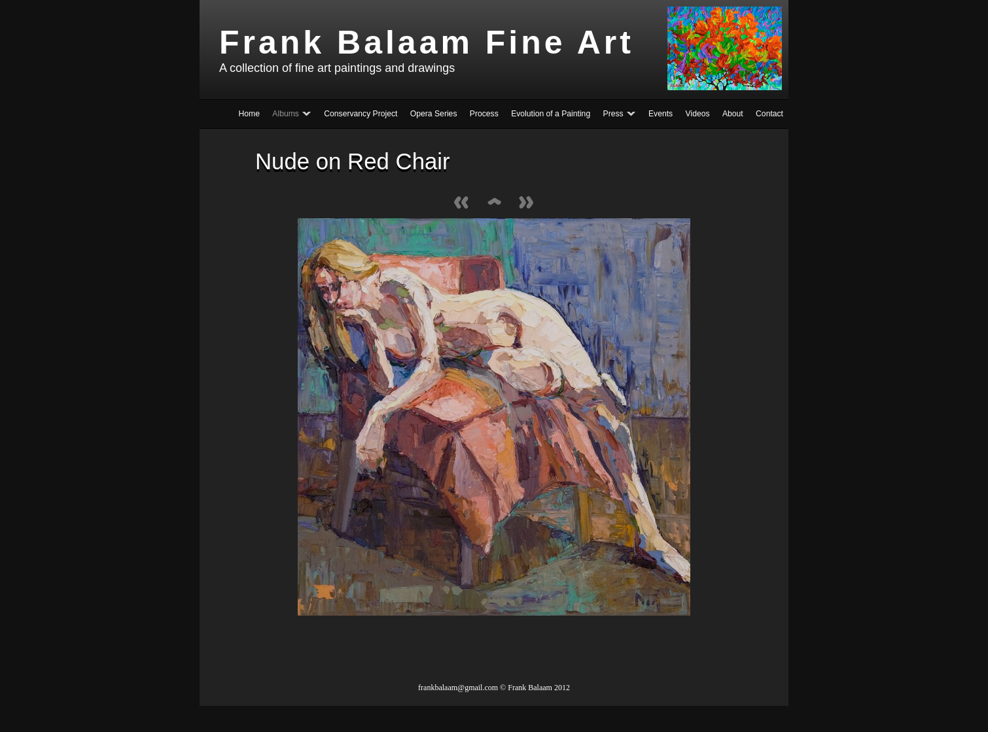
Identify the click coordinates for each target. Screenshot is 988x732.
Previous (461, 203)
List (494, 203)
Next (526, 203)
